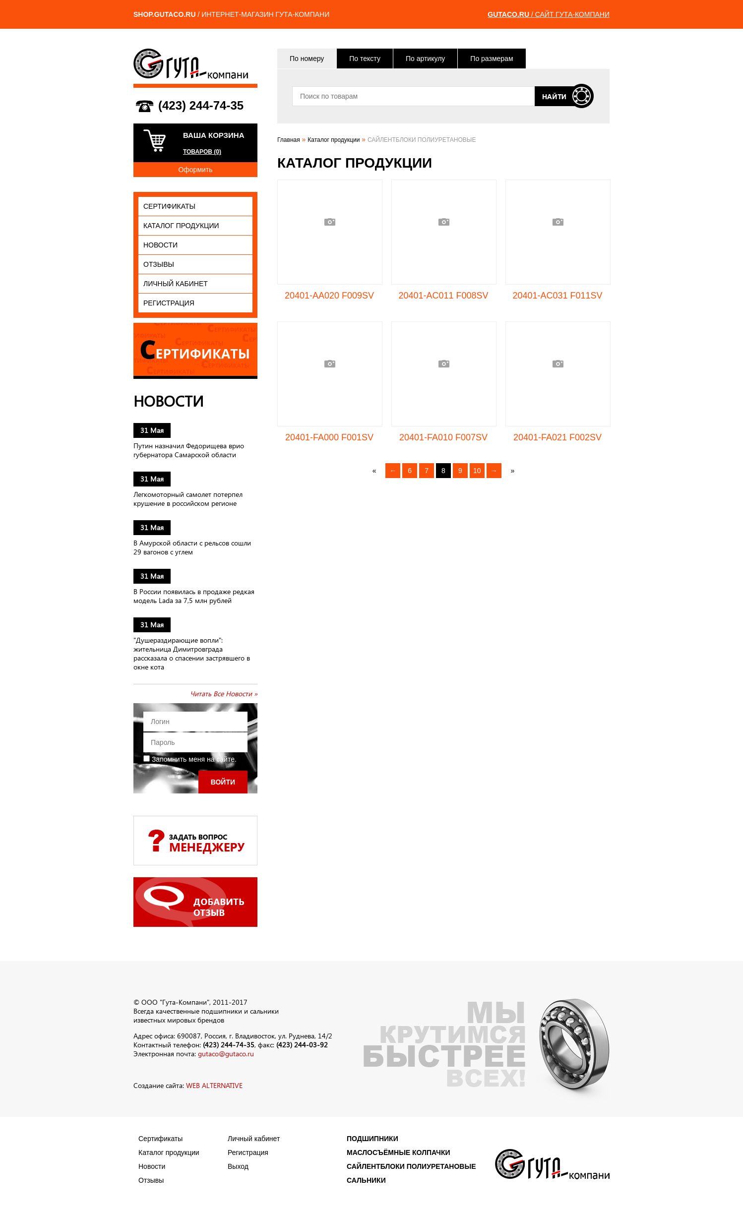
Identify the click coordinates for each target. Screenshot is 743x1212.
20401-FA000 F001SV (329, 437)
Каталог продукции (181, 226)
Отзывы (158, 264)
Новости (160, 245)
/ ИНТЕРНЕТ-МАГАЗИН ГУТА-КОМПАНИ (231, 14)
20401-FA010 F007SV (443, 437)
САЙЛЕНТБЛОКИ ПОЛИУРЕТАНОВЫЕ (411, 1166)
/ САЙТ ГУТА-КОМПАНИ (549, 14)
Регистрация (168, 303)
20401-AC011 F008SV (443, 296)
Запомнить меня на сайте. (190, 759)
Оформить (195, 170)
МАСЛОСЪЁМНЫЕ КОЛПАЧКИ (398, 1152)
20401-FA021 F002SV (557, 437)
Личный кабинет (175, 284)
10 (477, 471)
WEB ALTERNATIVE (214, 1085)
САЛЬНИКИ (366, 1180)
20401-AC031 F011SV (557, 296)
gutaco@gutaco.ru (226, 1053)
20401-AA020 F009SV (329, 296)
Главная (288, 139)
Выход (238, 1166)
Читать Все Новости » (223, 693)
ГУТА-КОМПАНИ (190, 64)
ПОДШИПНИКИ (372, 1139)
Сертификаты (169, 206)
